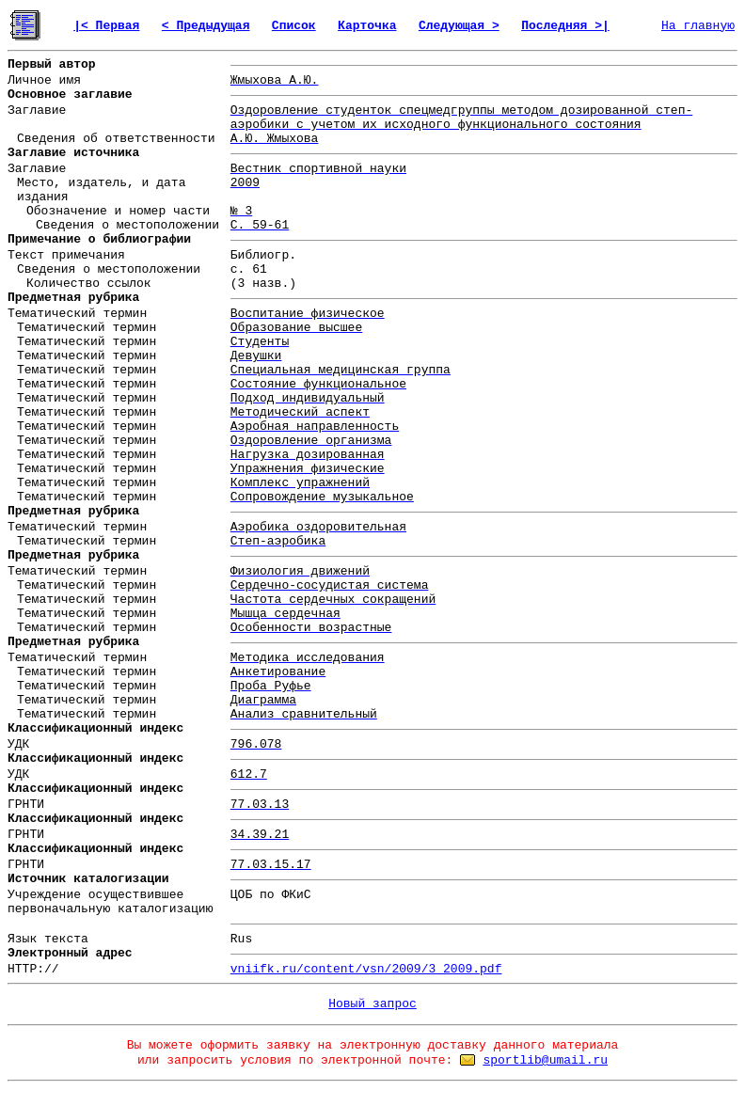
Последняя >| (565, 26)
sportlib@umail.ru (545, 1060)
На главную (698, 26)
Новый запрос (372, 1004)
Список (294, 26)
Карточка (367, 26)
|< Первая (106, 26)
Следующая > (459, 26)
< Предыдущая (206, 26)
